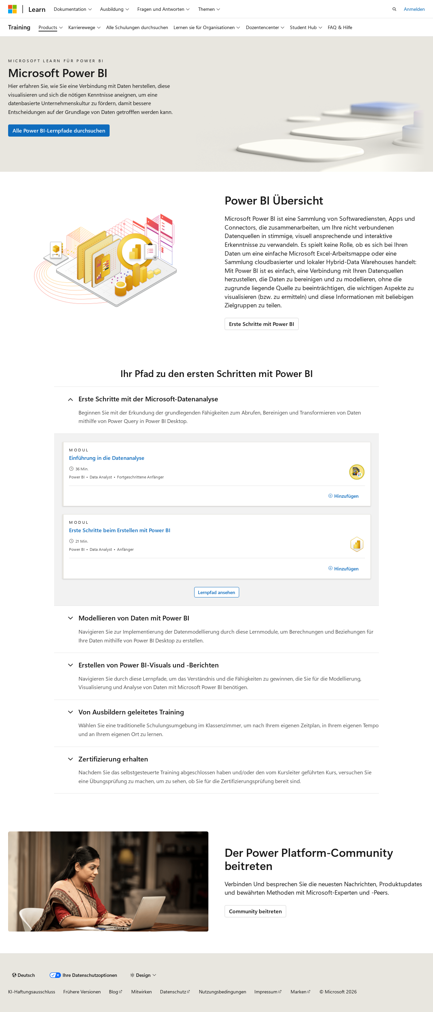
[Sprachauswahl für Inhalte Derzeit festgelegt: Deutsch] (23, 975)
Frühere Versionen (82, 991)
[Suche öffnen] (394, 9)
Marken (298, 991)
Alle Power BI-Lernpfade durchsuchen (59, 130)
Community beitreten (255, 911)
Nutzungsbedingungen (222, 991)
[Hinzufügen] (343, 496)
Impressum (265, 991)
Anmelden (414, 9)
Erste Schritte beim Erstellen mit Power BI (119, 530)
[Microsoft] (12, 9)
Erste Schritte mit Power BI (261, 323)
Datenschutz (173, 991)
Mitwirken (141, 991)
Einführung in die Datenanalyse (106, 457)
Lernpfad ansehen (216, 592)
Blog (113, 991)
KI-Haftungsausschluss (31, 991)
